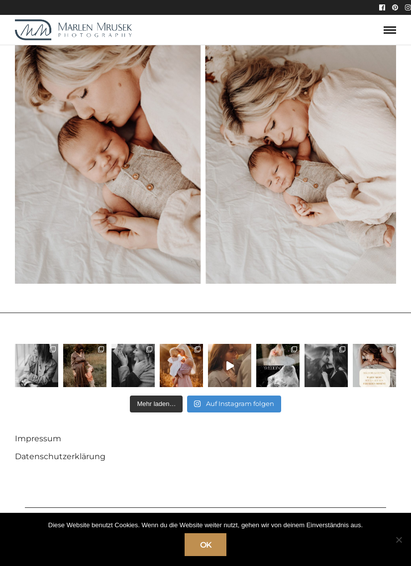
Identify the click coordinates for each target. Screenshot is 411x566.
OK (205, 545)
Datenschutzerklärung (60, 456)
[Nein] (399, 540)
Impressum (38, 438)
